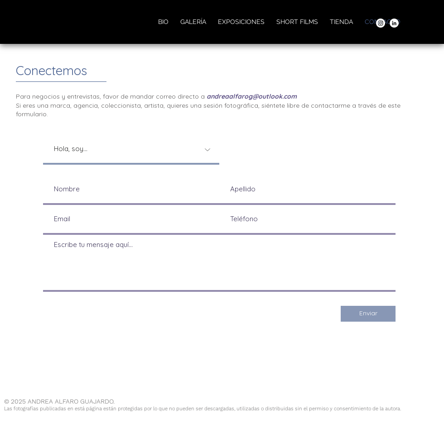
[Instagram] (380, 23)
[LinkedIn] (394, 23)
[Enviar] (368, 314)
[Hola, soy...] (131, 150)
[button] (193, 22)
